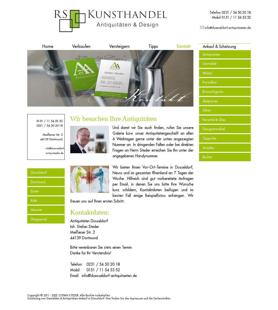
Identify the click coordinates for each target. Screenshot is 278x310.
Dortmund (38, 182)
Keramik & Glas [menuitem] (214, 119)
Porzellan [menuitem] (210, 82)
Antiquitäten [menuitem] (211, 54)
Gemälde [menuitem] (210, 63)
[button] (219, 46)
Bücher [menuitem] (207, 157)
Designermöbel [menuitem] (214, 129)
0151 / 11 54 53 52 (236, 17)
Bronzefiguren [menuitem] (213, 91)
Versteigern (119, 46)
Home (47, 46)
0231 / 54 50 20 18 (236, 12)
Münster (36, 209)
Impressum (136, 298)
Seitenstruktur (161, 298)
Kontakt (184, 46)
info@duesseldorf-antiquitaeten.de (228, 27)
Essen (35, 191)
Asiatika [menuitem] (208, 147)
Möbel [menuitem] (207, 73)
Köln (34, 200)
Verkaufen (81, 46)
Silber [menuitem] (207, 110)
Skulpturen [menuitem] (210, 101)
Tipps (153, 46)
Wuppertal (39, 219)
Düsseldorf (39, 172)
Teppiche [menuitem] (209, 138)
